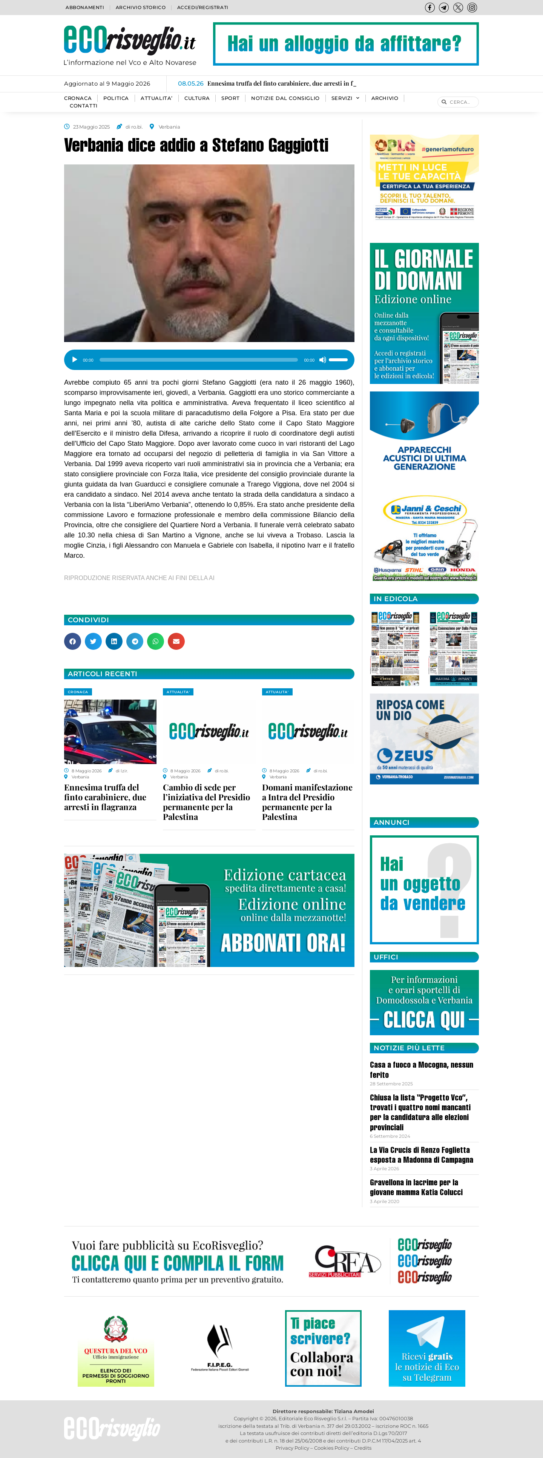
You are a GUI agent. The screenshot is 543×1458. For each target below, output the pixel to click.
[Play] (74, 360)
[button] (72, 641)
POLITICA (116, 98)
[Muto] (323, 360)
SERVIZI (345, 98)
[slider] (199, 360)
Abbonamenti (85, 7)
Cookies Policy (331, 1448)
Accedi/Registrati (203, 7)
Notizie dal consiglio (285, 98)
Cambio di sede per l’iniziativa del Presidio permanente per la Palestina (206, 801)
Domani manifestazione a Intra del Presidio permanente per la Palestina (307, 801)
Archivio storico (141, 7)
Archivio (385, 98)
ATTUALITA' (178, 692)
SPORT (230, 98)
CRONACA (78, 98)
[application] (209, 357)
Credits (362, 1448)
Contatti (84, 106)
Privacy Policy (292, 1448)
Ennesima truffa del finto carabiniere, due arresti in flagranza (105, 796)
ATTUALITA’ (157, 98)
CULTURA (197, 98)
